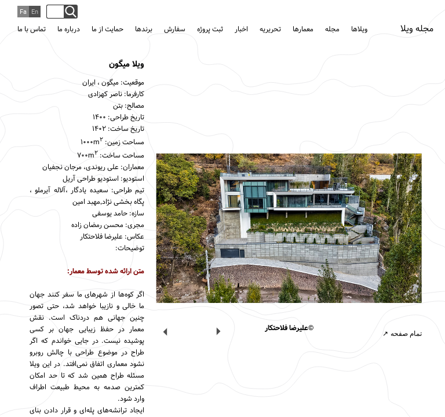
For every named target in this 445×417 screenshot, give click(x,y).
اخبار (241, 29)
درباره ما (68, 29)
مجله (332, 29)
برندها (143, 29)
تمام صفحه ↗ (402, 334)
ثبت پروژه (210, 29)
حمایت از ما (107, 29)
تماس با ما (31, 29)
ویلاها (359, 29)
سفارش (174, 29)
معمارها (303, 29)
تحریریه (270, 29)
